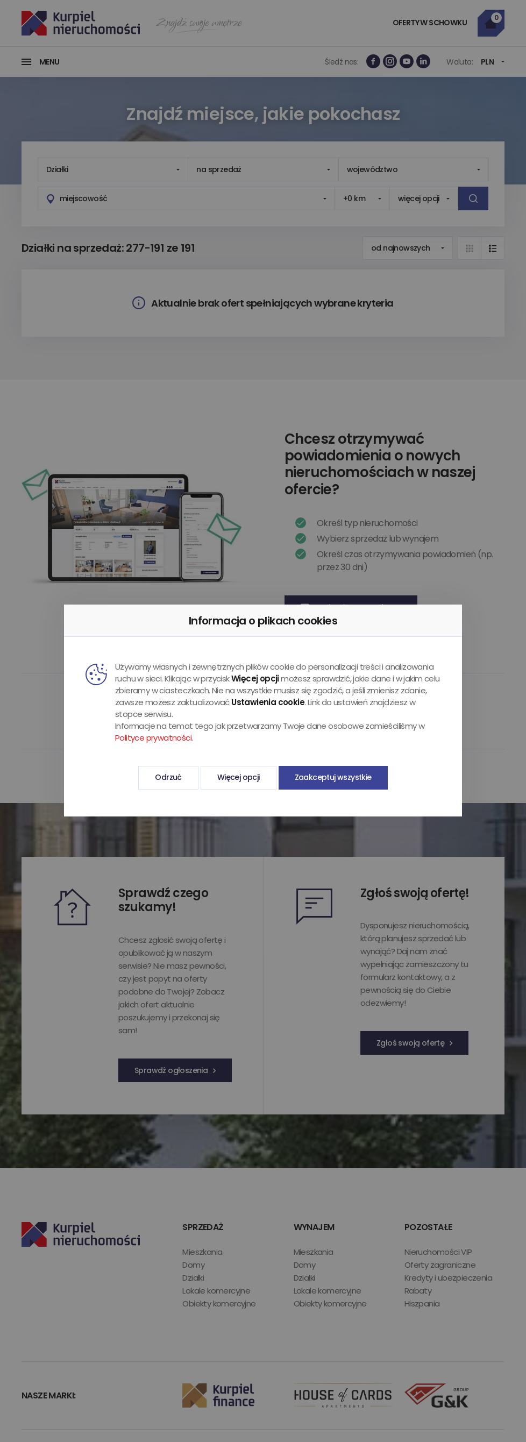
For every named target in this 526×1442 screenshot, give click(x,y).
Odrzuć (168, 777)
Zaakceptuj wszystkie (333, 777)
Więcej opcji (238, 777)
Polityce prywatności (153, 737)
